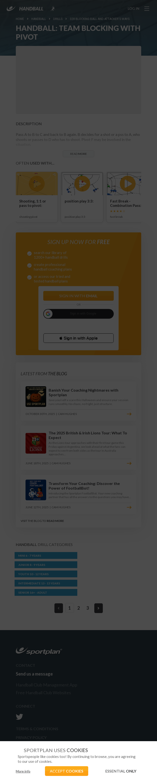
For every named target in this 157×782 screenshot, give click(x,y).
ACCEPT (66, 771)
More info (23, 771)
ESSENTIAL (120, 771)
